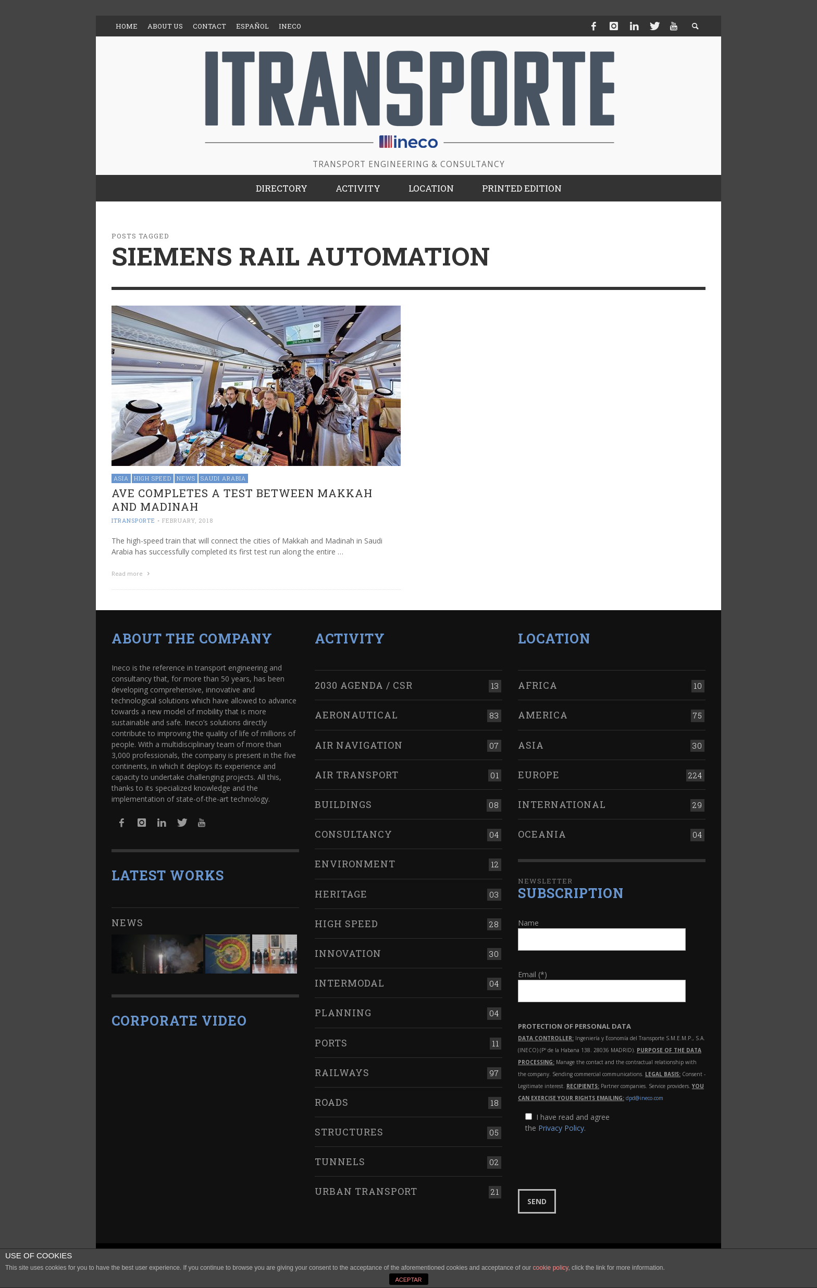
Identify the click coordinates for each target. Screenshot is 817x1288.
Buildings (343, 802)
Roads (332, 1100)
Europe (539, 772)
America (543, 712)
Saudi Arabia (223, 478)
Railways (342, 1070)
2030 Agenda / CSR (364, 683)
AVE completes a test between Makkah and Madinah (242, 499)
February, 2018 (187, 520)
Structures (349, 1129)
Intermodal (350, 981)
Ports (331, 1040)
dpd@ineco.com (644, 1095)
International (562, 802)
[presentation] (597, 1159)
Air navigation (359, 742)
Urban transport (366, 1189)
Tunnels (340, 1159)
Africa (538, 683)
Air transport (357, 772)
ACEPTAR (408, 1280)
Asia (121, 478)
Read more (132, 573)
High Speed (152, 478)
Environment (355, 861)
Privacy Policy (561, 1125)
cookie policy (550, 1267)
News (186, 478)
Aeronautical (356, 712)
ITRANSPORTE (133, 520)
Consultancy (353, 832)
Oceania (542, 832)
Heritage (341, 891)
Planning (343, 1010)
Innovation (348, 951)
